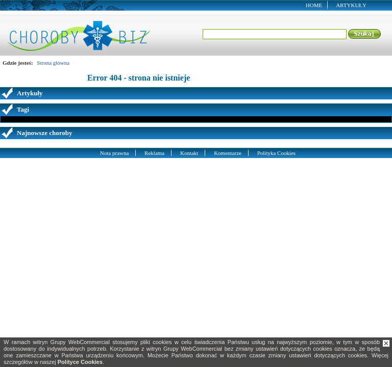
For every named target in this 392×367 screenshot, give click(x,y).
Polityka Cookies (276, 153)
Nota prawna (114, 153)
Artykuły (351, 5)
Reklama (154, 153)
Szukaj (365, 34)
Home (314, 5)
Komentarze (227, 153)
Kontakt (189, 153)
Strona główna (53, 63)
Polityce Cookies (80, 362)
